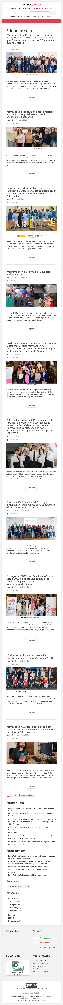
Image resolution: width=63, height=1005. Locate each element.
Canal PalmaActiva (42, 964)
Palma (10, 915)
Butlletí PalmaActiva (42, 961)
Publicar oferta (22, 8)
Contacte (42, 16)
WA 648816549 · (15, 16)
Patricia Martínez (36, 998)
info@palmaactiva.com (29, 16)
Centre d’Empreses (42, 971)
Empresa (39, 8)
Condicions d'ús (42, 989)
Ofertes (14, 8)
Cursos (31, 8)
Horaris (50, 16)
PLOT (10, 918)
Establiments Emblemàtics (44, 969)
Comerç (13, 902)
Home (8, 25)
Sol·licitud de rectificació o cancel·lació (33, 867)
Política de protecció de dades (25, 989)
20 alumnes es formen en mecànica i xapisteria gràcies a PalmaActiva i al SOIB (29, 656)
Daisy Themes (46, 996)
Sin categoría (13, 921)
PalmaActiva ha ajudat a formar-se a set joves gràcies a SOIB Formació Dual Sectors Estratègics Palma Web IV (30, 729)
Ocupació (13, 905)
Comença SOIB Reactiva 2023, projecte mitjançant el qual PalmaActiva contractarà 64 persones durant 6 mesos (30, 504)
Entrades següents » (26, 795)
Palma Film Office (41, 966)
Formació (13, 911)
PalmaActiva (13, 49)
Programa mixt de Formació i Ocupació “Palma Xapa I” (28, 273)
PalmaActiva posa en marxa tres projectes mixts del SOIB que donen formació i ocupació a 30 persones (30, 114)
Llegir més (31, 97)
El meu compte (48, 8)
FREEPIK (42, 1000)
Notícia (11, 898)
